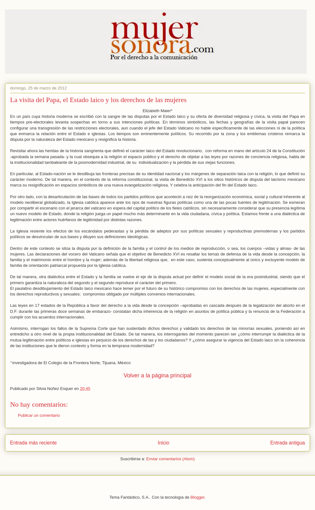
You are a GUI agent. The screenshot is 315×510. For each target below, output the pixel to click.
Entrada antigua (287, 442)
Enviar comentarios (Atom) (170, 458)
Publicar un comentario (39, 415)
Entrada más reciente (33, 442)
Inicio (163, 442)
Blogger (197, 497)
